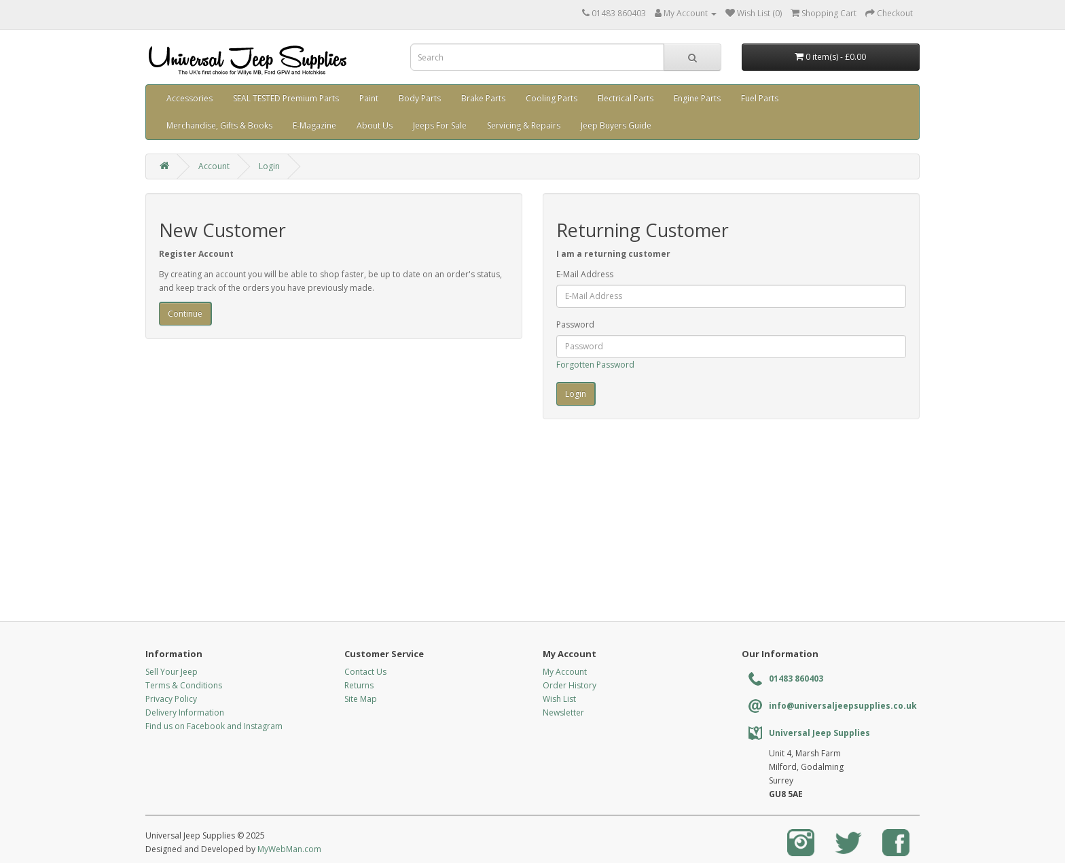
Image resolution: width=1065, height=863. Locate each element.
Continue (185, 313)
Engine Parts (697, 98)
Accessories (189, 98)
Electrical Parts (625, 98)
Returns (359, 685)
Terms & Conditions (183, 685)
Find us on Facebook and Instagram (214, 726)
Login (269, 166)
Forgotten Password (595, 364)
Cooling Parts (551, 98)
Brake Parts (483, 98)
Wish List (559, 699)
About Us (375, 125)
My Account (565, 671)
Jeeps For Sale (440, 125)
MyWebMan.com (289, 849)
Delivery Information (184, 712)
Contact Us (365, 671)
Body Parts (420, 98)
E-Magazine (314, 125)
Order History (569, 685)
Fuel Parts (759, 98)
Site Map (360, 699)
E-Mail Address (584, 274)
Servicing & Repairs (523, 125)
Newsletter (563, 712)
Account (214, 166)
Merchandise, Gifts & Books (219, 125)
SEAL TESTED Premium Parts (286, 98)
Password (575, 324)
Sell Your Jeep (171, 671)
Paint (368, 98)
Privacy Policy (171, 699)
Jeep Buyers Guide (616, 125)
